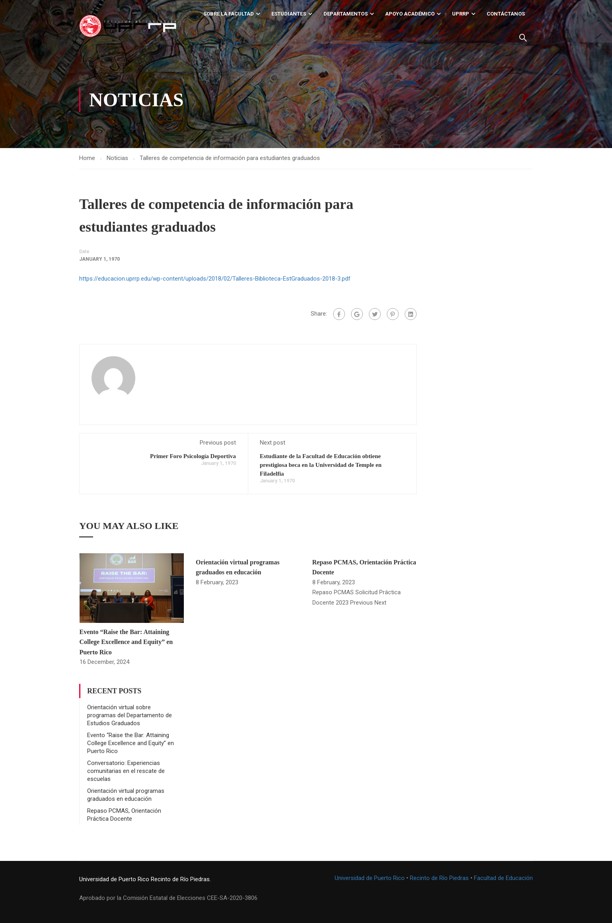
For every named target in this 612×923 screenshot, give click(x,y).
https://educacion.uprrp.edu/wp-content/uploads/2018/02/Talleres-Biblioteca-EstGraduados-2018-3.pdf (215, 279)
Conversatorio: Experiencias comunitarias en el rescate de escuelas (126, 771)
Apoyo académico (410, 14)
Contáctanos (506, 14)
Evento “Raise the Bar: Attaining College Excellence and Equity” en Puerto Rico (126, 642)
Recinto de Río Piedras (439, 878)
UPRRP (460, 14)
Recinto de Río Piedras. (181, 879)
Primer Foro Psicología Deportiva (193, 456)
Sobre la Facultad (228, 14)
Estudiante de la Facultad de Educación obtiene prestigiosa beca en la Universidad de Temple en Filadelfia (321, 465)
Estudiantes (288, 14)
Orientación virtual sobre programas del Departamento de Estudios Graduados (129, 715)
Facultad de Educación (503, 878)
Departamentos (346, 14)
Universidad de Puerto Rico (114, 879)
